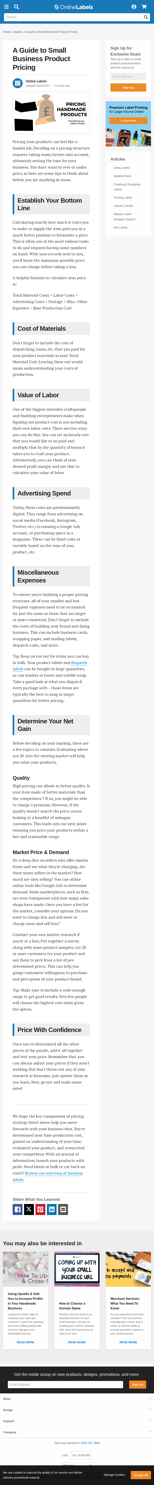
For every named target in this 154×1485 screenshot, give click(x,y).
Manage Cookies (114, 1474)
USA (65, 1455)
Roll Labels (121, 227)
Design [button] (8, 1410)
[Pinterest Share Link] (40, 1209)
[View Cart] (144, 7)
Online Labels (36, 81)
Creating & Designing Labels (127, 187)
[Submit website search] (146, 17)
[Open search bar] (16, 7)
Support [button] (8, 1421)
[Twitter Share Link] (29, 1209)
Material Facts (122, 176)
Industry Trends (123, 205)
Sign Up (128, 87)
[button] (6, 7)
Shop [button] (6, 1398)
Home (6, 31)
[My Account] (134, 7)
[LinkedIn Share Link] (52, 1209)
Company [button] (9, 1432)
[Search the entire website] (77, 17)
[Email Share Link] (63, 1209)
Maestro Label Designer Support (125, 216)
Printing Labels (123, 197)
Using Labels (122, 167)
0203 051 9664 (90, 1443)
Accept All (141, 1475)
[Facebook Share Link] (17, 1209)
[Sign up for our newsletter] (128, 76)
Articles (17, 31)
